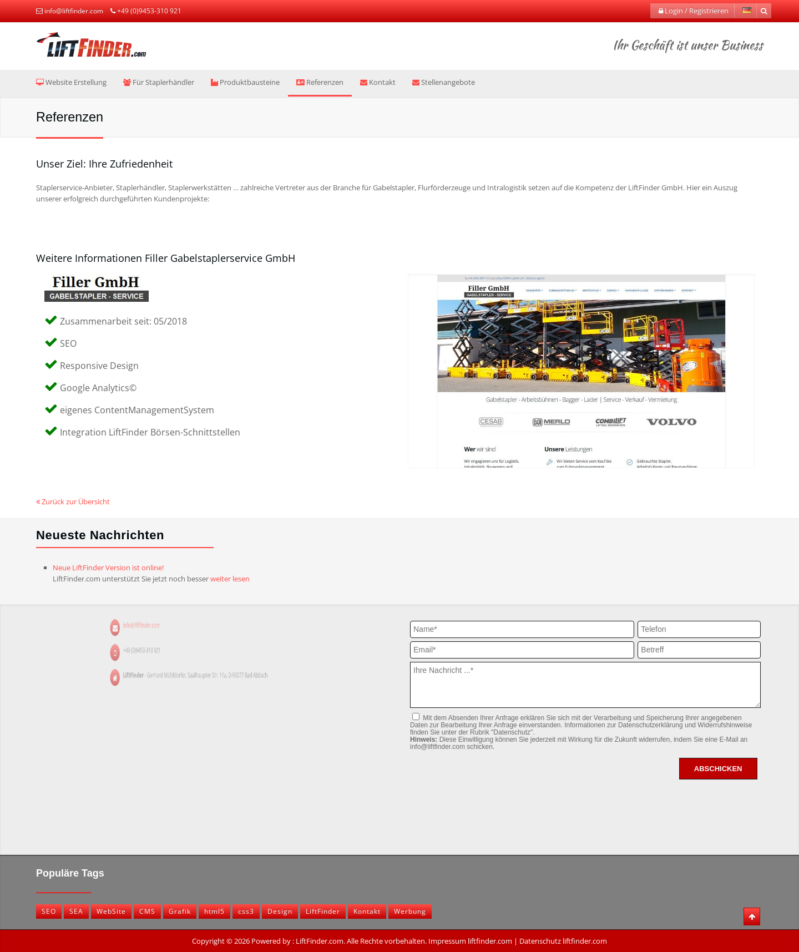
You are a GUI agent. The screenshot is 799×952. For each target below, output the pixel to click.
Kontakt (378, 82)
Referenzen (319, 82)
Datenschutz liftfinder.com (563, 941)
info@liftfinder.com (73, 11)
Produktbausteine (245, 82)
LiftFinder (323, 911)
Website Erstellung (71, 82)
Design (279, 911)
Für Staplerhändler (158, 82)
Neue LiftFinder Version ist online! (108, 568)
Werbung (410, 911)
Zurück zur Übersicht (73, 502)
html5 (214, 911)
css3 (246, 911)
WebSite (111, 911)
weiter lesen (230, 579)
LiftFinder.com (319, 941)
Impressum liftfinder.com (470, 941)
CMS (147, 911)
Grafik (180, 911)
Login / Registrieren (694, 11)
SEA (76, 911)
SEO (49, 911)
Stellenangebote (443, 82)
